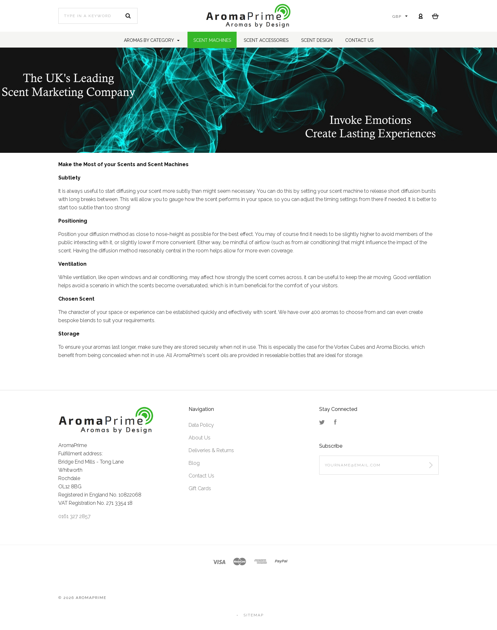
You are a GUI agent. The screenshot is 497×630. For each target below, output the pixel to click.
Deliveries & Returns (211, 450)
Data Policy (201, 425)
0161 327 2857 (74, 516)
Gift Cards (200, 488)
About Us (199, 438)
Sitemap (253, 615)
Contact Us (201, 476)
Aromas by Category (152, 40)
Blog (194, 463)
